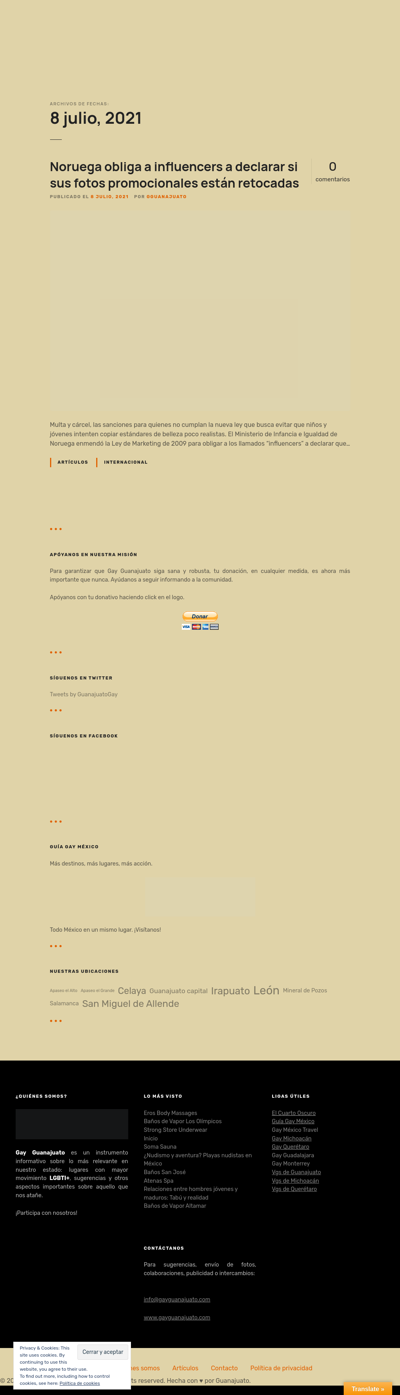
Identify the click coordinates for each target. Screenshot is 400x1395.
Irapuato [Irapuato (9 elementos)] (230, 991)
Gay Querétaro (290, 1147)
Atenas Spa (159, 1181)
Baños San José (165, 1172)
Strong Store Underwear (175, 1130)
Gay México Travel (295, 1130)
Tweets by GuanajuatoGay (84, 694)
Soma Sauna (160, 1147)
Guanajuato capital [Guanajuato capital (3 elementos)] (178, 991)
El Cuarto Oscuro (294, 1113)
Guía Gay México (293, 1121)
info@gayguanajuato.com (177, 1299)
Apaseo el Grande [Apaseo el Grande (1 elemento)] (98, 990)
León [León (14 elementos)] (266, 990)
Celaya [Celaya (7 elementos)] (132, 990)
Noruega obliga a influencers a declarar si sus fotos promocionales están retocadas (175, 175)
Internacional (126, 462)
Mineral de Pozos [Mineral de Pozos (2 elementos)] (305, 990)
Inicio (151, 1138)
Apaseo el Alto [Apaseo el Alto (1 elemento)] (63, 990)
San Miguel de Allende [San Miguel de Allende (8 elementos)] (130, 1003)
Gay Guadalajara (293, 1155)
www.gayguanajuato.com (177, 1317)
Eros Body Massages (170, 1113)
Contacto (224, 1368)
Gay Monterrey (291, 1163)
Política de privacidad (281, 1368)
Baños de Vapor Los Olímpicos (183, 1121)
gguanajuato (167, 196)
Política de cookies (79, 1383)
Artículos (72, 462)
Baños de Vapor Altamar (175, 1206)
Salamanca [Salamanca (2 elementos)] (64, 1003)
